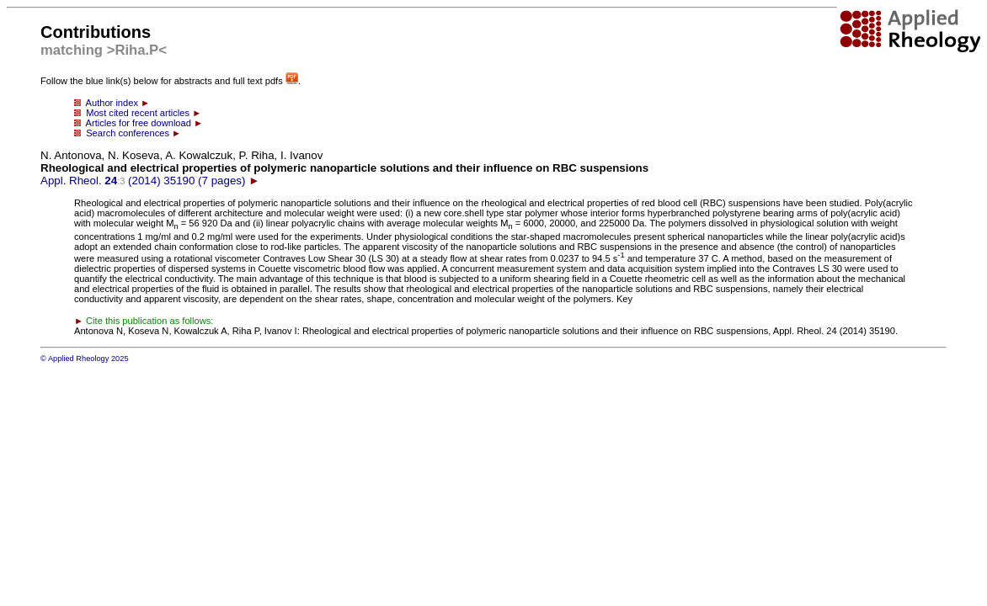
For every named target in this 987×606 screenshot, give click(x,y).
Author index (112, 103)
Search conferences (127, 133)
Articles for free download (138, 123)
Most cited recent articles (137, 113)
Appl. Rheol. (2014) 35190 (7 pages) (344, 168)
